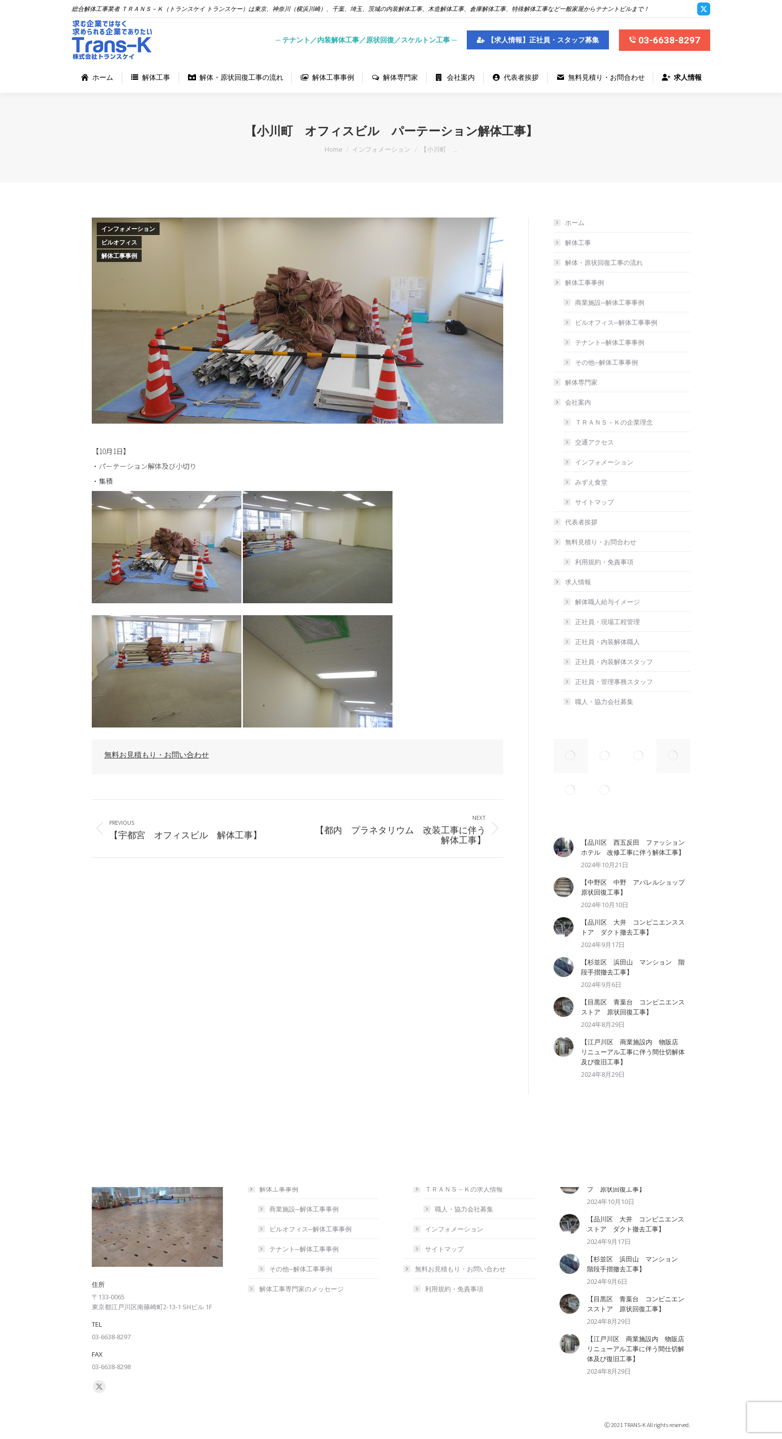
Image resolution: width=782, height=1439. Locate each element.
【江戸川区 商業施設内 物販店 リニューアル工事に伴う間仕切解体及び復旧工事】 (633, 1051)
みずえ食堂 (591, 482)
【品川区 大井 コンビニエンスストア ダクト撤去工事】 (633, 927)
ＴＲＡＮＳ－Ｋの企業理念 (614, 422)
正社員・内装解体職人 (607, 641)
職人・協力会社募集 (604, 701)
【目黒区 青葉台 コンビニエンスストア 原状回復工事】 (633, 1006)
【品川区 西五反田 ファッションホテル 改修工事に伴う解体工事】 (633, 847)
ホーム (575, 222)
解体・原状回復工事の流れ (604, 262)
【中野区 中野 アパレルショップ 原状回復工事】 (635, 887)
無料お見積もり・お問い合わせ (156, 754)
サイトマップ (594, 501)
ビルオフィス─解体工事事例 (616, 322)
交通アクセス (594, 442)
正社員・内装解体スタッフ (614, 661)
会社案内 (573, 402)
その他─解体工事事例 (606, 362)
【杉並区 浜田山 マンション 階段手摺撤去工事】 (633, 967)
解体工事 (578, 242)
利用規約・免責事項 (604, 561)
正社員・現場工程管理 (607, 621)
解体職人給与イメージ (607, 601)
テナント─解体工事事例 (609, 342)
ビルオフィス (119, 242)
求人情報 (573, 581)
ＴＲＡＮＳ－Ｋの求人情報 (459, 1189)
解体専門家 (581, 382)
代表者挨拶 (581, 521)
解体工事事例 (119, 255)
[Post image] (564, 847)
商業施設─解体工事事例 (609, 302)
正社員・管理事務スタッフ (614, 681)
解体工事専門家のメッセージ (301, 1288)
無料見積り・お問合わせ (595, 541)
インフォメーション (128, 229)
